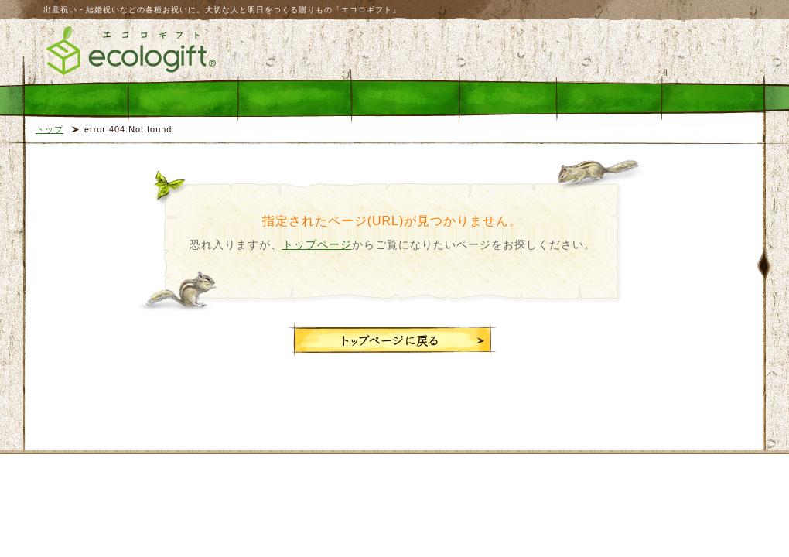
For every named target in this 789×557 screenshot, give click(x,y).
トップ (49, 129)
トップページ (317, 244)
